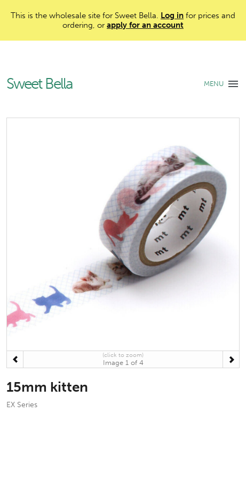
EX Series (21, 404)
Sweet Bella (39, 84)
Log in (172, 15)
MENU (214, 84)
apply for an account (145, 25)
